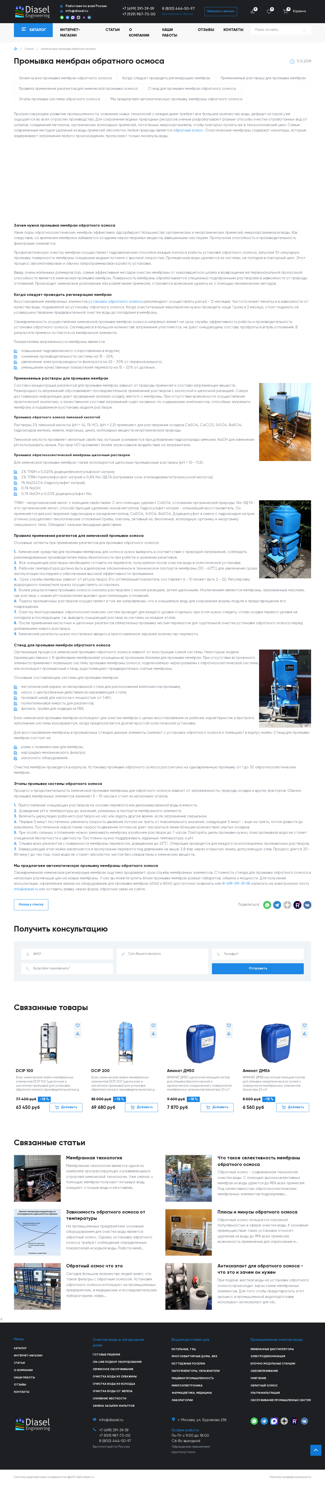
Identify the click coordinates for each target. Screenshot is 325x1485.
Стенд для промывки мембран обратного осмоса (192, 88)
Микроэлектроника (187, 1385)
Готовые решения (106, 1354)
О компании (139, 32)
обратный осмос (188, 130)
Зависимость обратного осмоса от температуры (105, 1215)
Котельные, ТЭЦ (184, 1349)
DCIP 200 (100, 1071)
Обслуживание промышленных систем (281, 1400)
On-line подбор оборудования (117, 1362)
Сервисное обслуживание (113, 1369)
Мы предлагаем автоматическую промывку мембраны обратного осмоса (176, 99)
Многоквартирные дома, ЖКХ (194, 1356)
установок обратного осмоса (115, 301)
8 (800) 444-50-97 (178, 8)
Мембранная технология (94, 1158)
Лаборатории (182, 1400)
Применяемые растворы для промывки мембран (263, 78)
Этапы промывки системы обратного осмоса (59, 99)
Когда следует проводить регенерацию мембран (166, 78)
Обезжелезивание (264, 1371)
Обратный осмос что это (94, 1266)
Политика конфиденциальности (290, 1477)
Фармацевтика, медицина (192, 1393)
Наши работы (169, 32)
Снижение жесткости (109, 1398)
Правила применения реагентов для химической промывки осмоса (78, 88)
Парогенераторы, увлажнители (196, 1371)
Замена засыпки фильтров (114, 1406)
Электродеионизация (268, 1356)
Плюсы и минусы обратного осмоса (257, 1212)
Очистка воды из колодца (114, 1384)
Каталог (20, 1348)
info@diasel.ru (26, 889)
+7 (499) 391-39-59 (138, 8)
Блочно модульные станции (273, 1363)
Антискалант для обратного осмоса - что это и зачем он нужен (260, 1269)
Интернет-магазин (28, 1355)
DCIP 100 (24, 1071)
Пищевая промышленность (193, 1378)
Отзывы (206, 30)
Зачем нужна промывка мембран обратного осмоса (65, 78)
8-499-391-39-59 (235, 883)
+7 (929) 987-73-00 (139, 14)
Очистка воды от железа (113, 1391)
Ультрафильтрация (265, 1393)
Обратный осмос (264, 1385)
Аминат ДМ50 (180, 1071)
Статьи (112, 30)
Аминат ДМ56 (256, 1071)
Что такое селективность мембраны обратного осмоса (259, 1161)
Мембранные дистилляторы (272, 1349)
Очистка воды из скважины (115, 1376)
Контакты (233, 30)
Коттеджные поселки (188, 1363)
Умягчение (258, 1378)
